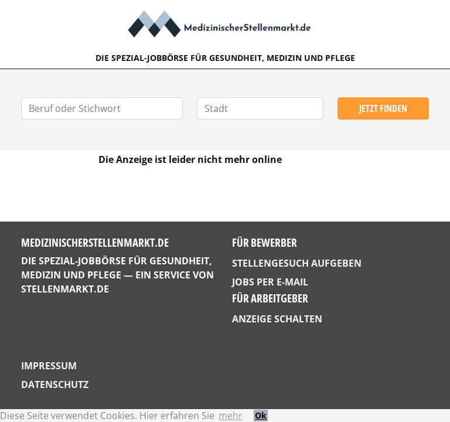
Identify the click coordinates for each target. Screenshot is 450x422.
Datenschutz (54, 384)
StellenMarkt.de (65, 289)
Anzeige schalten (277, 318)
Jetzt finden (383, 108)
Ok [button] (261, 415)
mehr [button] (231, 415)
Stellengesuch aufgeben (297, 263)
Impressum (49, 365)
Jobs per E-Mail (270, 281)
